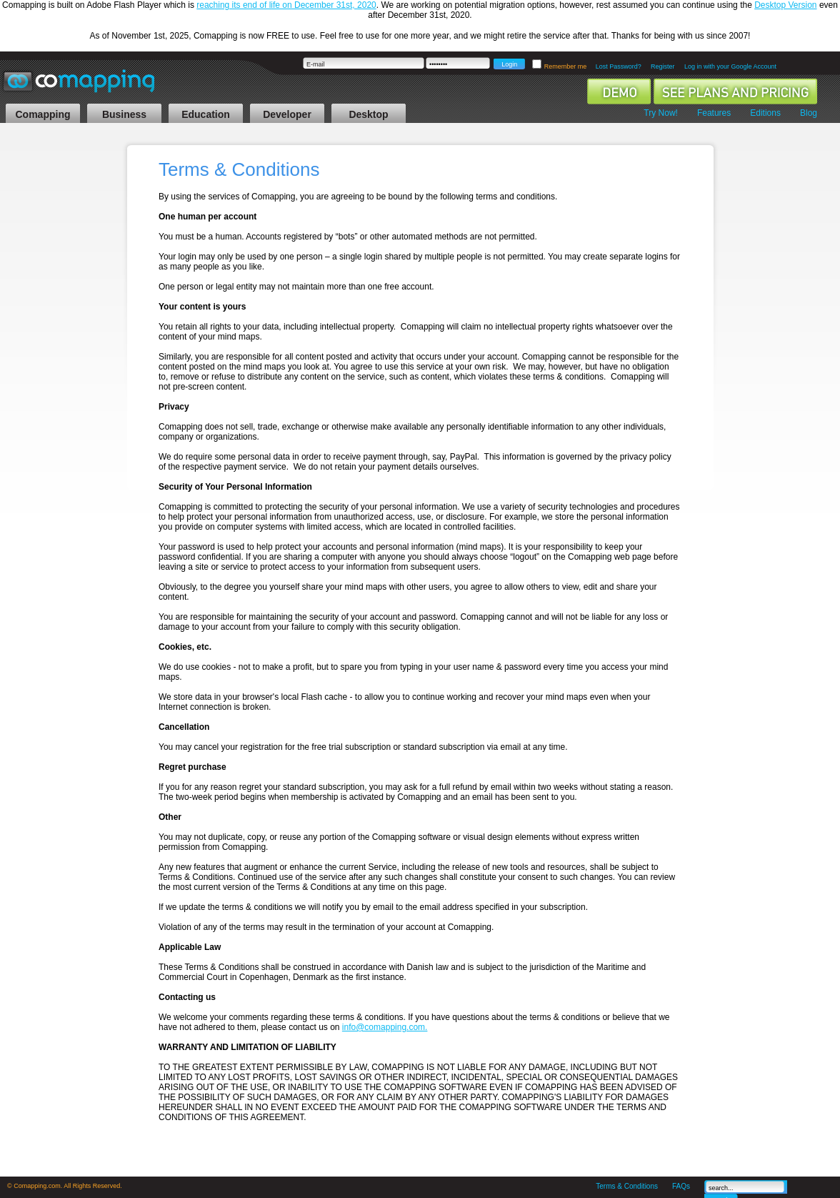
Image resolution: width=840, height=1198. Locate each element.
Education (205, 114)
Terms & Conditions (627, 1186)
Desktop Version (785, 5)
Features (714, 113)
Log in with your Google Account (730, 66)
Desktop (368, 114)
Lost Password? (618, 66)
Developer (287, 114)
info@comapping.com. (385, 1027)
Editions (765, 113)
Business (124, 114)
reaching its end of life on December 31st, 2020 (286, 5)
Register (663, 66)
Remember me (566, 66)
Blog (808, 113)
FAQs (681, 1186)
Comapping (43, 114)
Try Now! (661, 113)
